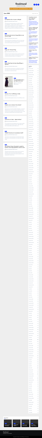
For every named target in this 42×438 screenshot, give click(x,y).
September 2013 (31, 309)
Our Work (30, 8)
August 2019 (31, 173)
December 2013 (31, 303)
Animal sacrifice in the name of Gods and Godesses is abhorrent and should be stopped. (33, 47)
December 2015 (31, 260)
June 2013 (30, 315)
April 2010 (30, 390)
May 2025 (30, 80)
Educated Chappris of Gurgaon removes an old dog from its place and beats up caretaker (33, 61)
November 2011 (31, 351)
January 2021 (31, 141)
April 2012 (30, 341)
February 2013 (31, 323)
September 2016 (31, 242)
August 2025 (31, 76)
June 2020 (30, 155)
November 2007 (31, 402)
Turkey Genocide (15, 8)
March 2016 (30, 254)
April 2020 (30, 159)
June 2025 (30, 78)
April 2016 (30, 252)
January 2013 (31, 325)
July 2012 (30, 337)
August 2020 (31, 151)
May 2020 (30, 157)
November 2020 (31, 145)
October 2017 (31, 216)
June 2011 (30, 361)
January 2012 (31, 347)
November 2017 (31, 214)
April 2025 (30, 82)
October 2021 (31, 127)
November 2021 (31, 125)
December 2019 (31, 167)
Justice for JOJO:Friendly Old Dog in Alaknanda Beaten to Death (33, 32)
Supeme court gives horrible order (24, 426)
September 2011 (31, 355)
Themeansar (27, 436)
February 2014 (31, 299)
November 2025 (31, 70)
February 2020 (31, 163)
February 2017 (31, 232)
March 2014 (30, 297)
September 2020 (31, 149)
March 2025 (30, 84)
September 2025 (31, 74)
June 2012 (30, 339)
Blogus (23, 436)
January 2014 (31, 301)
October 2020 (31, 147)
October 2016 (31, 240)
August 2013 (31, 311)
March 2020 (30, 161)
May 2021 (30, 135)
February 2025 (31, 86)
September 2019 (31, 171)
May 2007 (30, 408)
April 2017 (30, 228)
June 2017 (30, 224)
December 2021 (31, 123)
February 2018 (31, 208)
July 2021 (30, 133)
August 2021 (31, 131)
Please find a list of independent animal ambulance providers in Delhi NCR (33, 40)
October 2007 (31, 404)
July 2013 (30, 313)
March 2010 (30, 392)
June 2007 (30, 406)
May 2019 (30, 179)
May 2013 (30, 317)
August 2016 (31, 244)
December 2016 (31, 236)
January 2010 (31, 396)
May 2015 (30, 268)
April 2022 (30, 115)
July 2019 (30, 175)
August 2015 (31, 264)
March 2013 (30, 321)
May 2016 (30, 250)
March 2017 (30, 230)
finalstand (21, 4)
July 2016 (30, 246)
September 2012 (31, 333)
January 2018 (31, 210)
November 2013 (31, 305)
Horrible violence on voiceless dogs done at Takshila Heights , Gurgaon (33, 54)
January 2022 (31, 121)
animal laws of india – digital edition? (13, 119)
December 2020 (31, 143)
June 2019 (30, 177)
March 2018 (30, 206)
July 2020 (30, 153)
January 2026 (31, 68)
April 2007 (30, 410)
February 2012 (31, 345)
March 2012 (30, 343)
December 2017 (31, 212)
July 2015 (30, 266)
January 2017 (31, 234)
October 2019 (31, 169)
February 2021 (31, 139)
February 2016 (31, 256)
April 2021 (30, 137)
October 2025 (31, 72)
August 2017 (30, 220)
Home (11, 8)
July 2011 (30, 359)
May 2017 (30, 226)
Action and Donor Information (23, 8)
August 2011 (30, 357)
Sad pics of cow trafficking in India (12, 93)
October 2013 (31, 307)
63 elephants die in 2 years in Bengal (13, 19)
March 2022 (30, 117)
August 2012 (31, 335)
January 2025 (31, 88)
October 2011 (31, 353)
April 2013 (30, 319)
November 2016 (31, 238)
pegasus (6, 21)
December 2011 (31, 349)
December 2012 (31, 327)
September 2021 (31, 129)
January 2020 (31, 165)
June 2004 (30, 412)
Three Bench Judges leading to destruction (34, 426)
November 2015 (31, 262)
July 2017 (30, 222)
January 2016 (31, 258)
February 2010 (31, 394)
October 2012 (31, 331)
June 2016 (30, 248)
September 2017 (31, 218)
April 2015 (30, 270)
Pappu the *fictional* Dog (10, 49)
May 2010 (30, 388)
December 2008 (31, 398)
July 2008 (30, 400)
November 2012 (31, 329)
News (6, 33)
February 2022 (31, 119)
